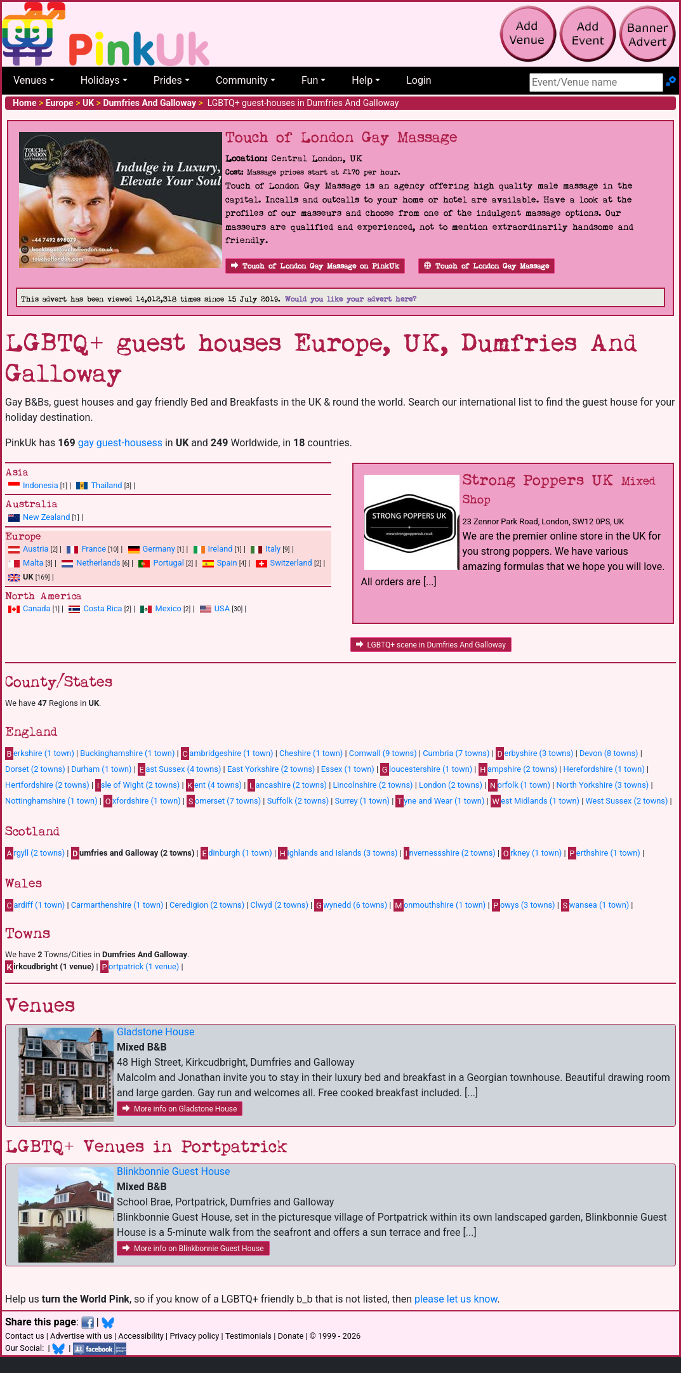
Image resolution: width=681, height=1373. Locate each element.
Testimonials (248, 1336)
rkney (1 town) (531, 853)
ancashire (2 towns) (287, 785)
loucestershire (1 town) (426, 769)
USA (222, 608)
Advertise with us (81, 1336)
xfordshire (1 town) (142, 801)
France (93, 549)
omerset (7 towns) (224, 801)
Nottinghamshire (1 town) (51, 801)
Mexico (168, 608)
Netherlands (98, 562)
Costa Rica (102, 608)
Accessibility (141, 1336)
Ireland (220, 549)
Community (242, 80)
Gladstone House (155, 1032)
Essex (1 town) (347, 769)
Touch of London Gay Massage (486, 266)
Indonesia (40, 485)
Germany (159, 549)
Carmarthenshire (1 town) (117, 905)
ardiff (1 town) (35, 905)
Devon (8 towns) (608, 753)
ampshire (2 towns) (518, 769)
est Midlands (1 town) (535, 801)
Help (362, 80)
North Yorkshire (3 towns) (603, 785)
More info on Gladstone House (179, 1108)
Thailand (106, 485)
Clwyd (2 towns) (279, 905)
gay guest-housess (120, 443)
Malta (33, 562)
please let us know (456, 1299)
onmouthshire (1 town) (439, 905)
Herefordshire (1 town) (604, 769)
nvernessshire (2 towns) (450, 853)
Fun (309, 80)
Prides (168, 80)
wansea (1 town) (595, 905)
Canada (37, 608)
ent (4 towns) (214, 785)
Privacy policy (194, 1336)
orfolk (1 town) (519, 785)
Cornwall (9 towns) (383, 753)
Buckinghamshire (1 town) (127, 753)
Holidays (100, 80)
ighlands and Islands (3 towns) (337, 853)
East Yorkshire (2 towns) (271, 769)
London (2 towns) (450, 785)
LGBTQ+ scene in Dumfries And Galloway (431, 644)
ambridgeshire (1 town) (227, 753)
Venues (30, 80)
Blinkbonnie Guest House (173, 1171)
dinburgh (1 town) (236, 853)
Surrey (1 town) (362, 801)
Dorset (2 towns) (35, 769)
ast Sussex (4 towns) (179, 769)
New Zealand (46, 517)
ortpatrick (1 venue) (139, 966)
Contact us (24, 1336)
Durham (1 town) (101, 769)
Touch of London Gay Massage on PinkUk (315, 266)
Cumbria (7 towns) (456, 753)
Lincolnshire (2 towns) (373, 785)
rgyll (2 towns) (35, 853)
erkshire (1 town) (39, 753)
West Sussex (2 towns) (626, 801)
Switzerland (291, 562)
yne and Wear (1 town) (439, 801)
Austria (36, 549)
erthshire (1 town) (604, 853)
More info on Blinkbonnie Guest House (193, 1248)
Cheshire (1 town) (311, 753)
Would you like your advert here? (350, 299)
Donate (290, 1336)
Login (418, 80)
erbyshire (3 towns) (535, 753)
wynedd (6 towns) (350, 905)
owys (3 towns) (523, 905)
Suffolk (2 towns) (298, 801)
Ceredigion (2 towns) (206, 905)
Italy (273, 549)
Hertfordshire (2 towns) (47, 785)
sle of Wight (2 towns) (137, 785)
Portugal (168, 562)
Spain (227, 562)
